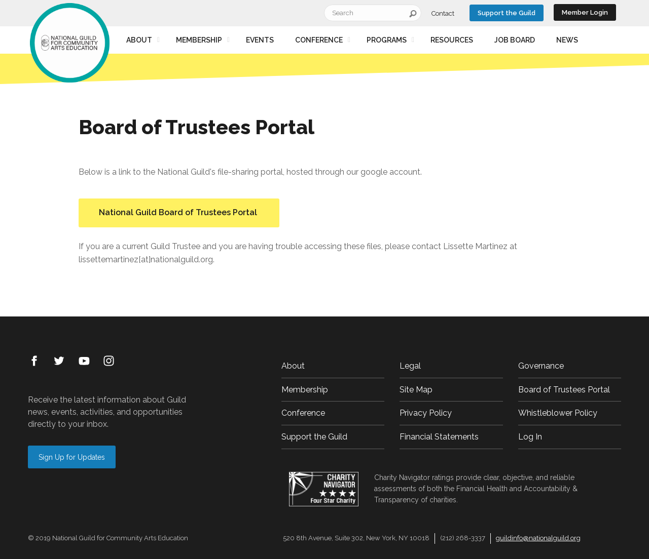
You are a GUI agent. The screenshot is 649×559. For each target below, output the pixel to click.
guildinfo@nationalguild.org (538, 538)
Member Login (585, 12)
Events (260, 40)
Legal (410, 366)
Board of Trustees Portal (564, 389)
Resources (451, 40)
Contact (442, 13)
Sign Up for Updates (72, 457)
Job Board (514, 40)
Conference (319, 40)
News (567, 40)
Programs (387, 40)
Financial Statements (439, 437)
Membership (199, 40)
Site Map (416, 389)
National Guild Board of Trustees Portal (179, 212)
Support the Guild (506, 13)
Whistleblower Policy (557, 413)
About (139, 40)
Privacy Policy (426, 413)
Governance (541, 366)
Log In (530, 437)
